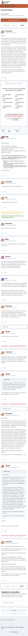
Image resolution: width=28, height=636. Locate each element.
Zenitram (8, 256)
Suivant (22, 25)
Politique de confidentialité (7, 627)
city (6, 278)
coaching (16, 119)
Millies (7, 239)
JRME (6, 137)
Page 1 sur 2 (15, 25)
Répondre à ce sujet (14, 20)
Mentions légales (19, 627)
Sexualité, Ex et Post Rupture (17, 15)
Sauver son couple (8, 102)
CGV (2, 629)
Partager (14, 610)
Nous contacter (14, 632)
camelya (7, 331)
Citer (5, 77)
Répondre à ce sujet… (8, 602)
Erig (6, 197)
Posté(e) (10, 32)
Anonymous (6, 14)
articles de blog (16, 118)
